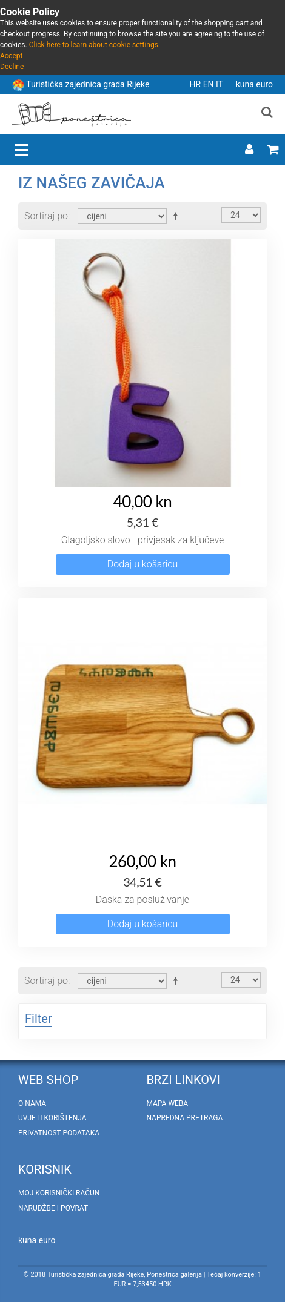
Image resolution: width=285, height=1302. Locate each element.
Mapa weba (167, 1103)
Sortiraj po (46, 216)
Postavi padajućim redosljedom (178, 216)
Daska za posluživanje (142, 899)
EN (209, 84)
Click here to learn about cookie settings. (94, 45)
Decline (12, 66)
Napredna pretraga (184, 1118)
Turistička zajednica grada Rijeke (87, 84)
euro (264, 84)
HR (196, 84)
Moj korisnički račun (58, 1193)
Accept (11, 55)
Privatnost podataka (58, 1133)
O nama (32, 1103)
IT (220, 84)
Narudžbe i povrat (53, 1208)
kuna (246, 84)
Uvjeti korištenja (52, 1118)
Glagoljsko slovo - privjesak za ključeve (142, 540)
